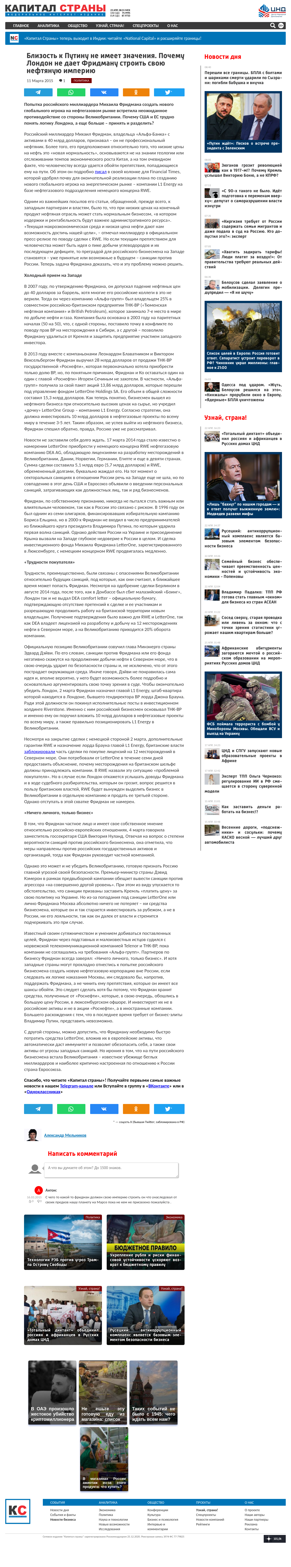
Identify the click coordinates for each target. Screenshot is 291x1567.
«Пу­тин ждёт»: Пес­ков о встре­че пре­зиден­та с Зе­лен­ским (243, 145)
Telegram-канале (76, 1092)
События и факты (63, 1521)
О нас (172, 25)
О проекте (252, 1516)
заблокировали (39, 758)
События (57, 1508)
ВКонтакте (159, 1092)
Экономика (174, 1223)
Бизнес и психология (163, 1525)
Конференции (158, 1516)
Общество (77, 25)
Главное (21, 25)
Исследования (109, 1535)
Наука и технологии (113, 1525)
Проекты (203, 1508)
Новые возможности (114, 1530)
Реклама (251, 1530)
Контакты (252, 1535)
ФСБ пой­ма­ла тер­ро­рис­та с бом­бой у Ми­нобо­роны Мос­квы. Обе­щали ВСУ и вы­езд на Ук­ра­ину (243, 729)
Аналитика (48, 25)
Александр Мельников (65, 1141)
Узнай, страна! (110, 25)
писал (101, 171)
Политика (93, 1223)
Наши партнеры (256, 1525)
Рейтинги (203, 1530)
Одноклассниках (44, 1098)
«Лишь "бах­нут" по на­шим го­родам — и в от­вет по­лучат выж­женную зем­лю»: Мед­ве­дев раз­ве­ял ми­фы (243, 509)
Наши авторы (254, 1521)
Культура (154, 1521)
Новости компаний (210, 1525)
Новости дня (222, 57)
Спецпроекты (146, 25)
